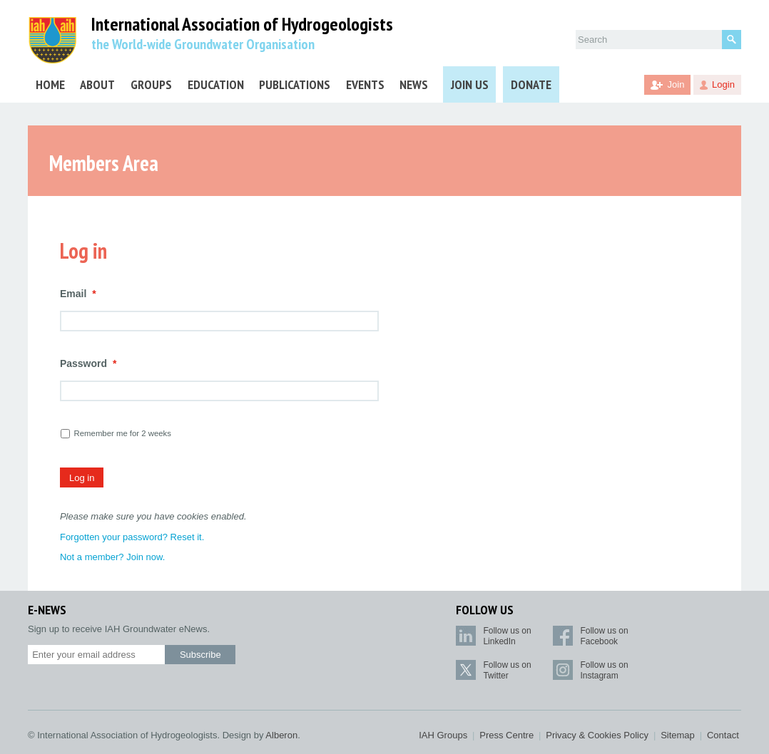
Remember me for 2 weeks (122, 433)
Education (216, 84)
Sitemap (678, 735)
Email (78, 293)
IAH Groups (443, 735)
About (97, 84)
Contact (723, 735)
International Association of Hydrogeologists (242, 24)
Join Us (470, 84)
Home (50, 84)
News (413, 84)
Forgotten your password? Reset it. (132, 537)
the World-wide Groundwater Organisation (203, 44)
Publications (294, 84)
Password (88, 363)
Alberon (281, 735)
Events (365, 84)
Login (723, 84)
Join (676, 84)
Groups (151, 84)
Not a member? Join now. (112, 557)
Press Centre (506, 735)
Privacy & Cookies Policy (597, 735)
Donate (531, 84)
